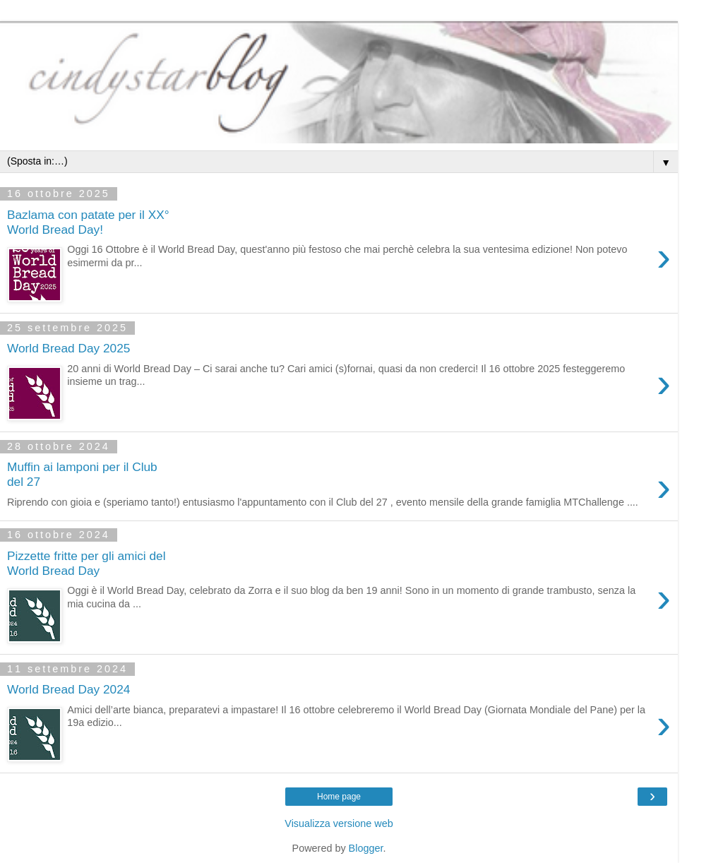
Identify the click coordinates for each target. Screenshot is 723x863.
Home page (339, 797)
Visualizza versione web (339, 823)
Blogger (366, 848)
